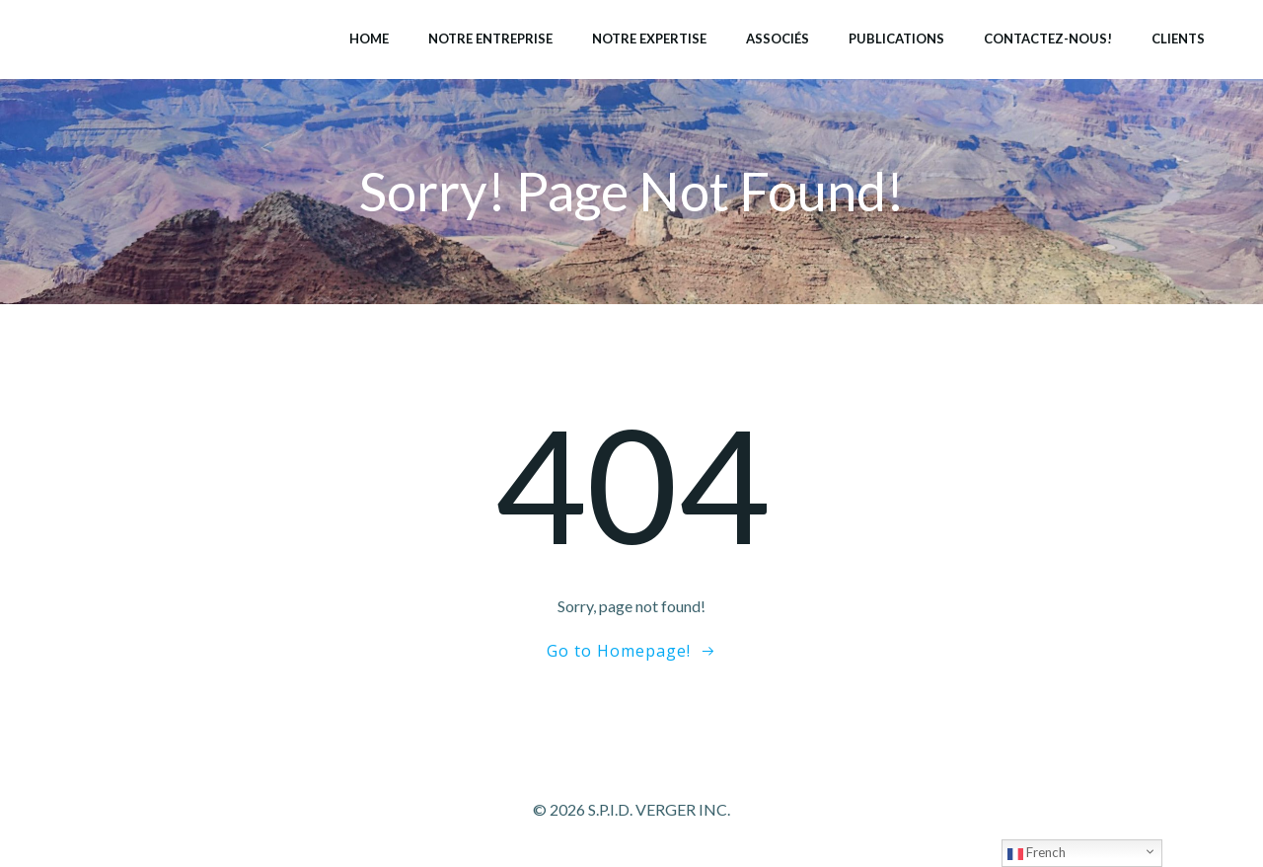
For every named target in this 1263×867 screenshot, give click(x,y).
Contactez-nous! (1048, 38)
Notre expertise (649, 38)
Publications (896, 38)
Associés (777, 38)
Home (369, 38)
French (1036, 853)
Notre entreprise (490, 38)
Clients (1178, 38)
